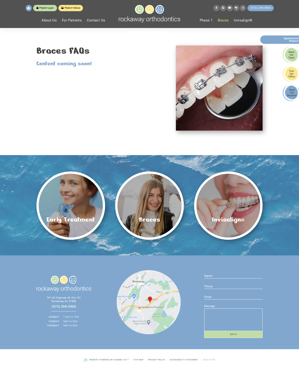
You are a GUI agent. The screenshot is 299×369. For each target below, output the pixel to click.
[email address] (233, 286)
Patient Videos (70, 8)
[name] (233, 275)
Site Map (139, 360)
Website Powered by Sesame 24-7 (106, 360)
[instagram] (243, 8)
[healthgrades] (236, 8)
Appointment (289, 39)
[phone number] (233, 296)
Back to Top (209, 360)
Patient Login (45, 8)
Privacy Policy (156, 360)
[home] (29, 8)
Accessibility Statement (184, 360)
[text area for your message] (233, 319)
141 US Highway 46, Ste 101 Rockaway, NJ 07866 (64, 299)
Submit (233, 334)
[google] (223, 8)
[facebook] (216, 8)
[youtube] (230, 8)
